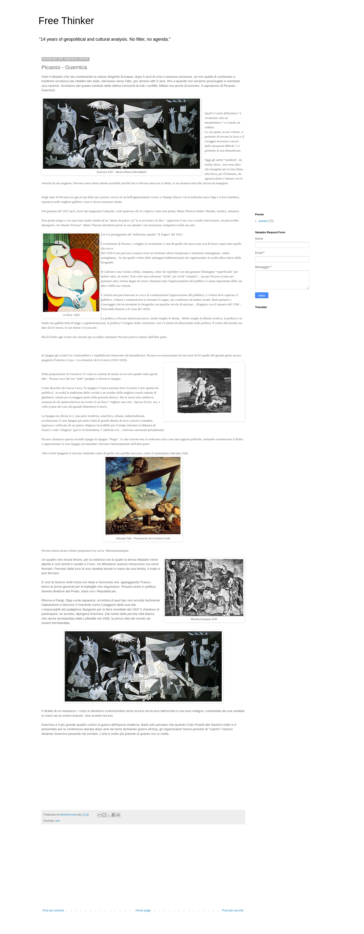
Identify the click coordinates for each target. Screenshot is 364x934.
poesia (263, 221)
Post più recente (53, 910)
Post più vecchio (233, 910)
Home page (143, 910)
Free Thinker (66, 20)
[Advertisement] (143, 872)
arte (57, 820)
